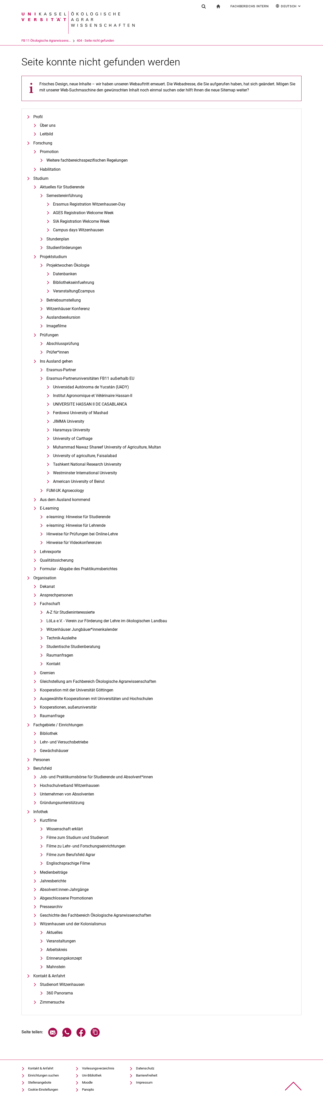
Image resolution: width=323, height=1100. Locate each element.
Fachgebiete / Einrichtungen (58, 724)
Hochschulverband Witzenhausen (69, 785)
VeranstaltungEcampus (74, 291)
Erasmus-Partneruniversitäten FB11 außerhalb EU (90, 378)
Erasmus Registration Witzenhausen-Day (89, 204)
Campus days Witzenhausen (78, 230)
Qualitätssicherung (56, 560)
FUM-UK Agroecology (65, 490)
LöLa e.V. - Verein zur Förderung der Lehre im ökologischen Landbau (106, 620)
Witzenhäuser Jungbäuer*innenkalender (82, 629)
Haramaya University (71, 430)
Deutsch (289, 6)
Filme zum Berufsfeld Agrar (70, 854)
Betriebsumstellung (63, 300)
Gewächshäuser (54, 750)
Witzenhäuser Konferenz (68, 308)
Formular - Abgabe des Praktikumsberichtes (78, 568)
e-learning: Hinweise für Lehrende (75, 525)
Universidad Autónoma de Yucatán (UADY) (91, 387)
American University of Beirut (78, 481)
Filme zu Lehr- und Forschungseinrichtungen (85, 846)
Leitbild (46, 134)
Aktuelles (54, 932)
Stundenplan (57, 239)
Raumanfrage (52, 715)
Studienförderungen (64, 247)
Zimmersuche (52, 1002)
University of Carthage (72, 438)
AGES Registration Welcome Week (83, 212)
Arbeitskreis (56, 949)
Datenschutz (145, 1068)
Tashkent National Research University (87, 464)
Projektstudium (53, 256)
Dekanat (47, 586)
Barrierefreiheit (146, 1075)
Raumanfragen (59, 655)
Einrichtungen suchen (43, 1075)
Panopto (88, 1089)
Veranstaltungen (61, 941)
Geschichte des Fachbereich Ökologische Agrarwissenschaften (95, 915)
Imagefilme (56, 325)
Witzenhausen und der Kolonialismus (73, 923)
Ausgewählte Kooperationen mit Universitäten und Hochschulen (96, 698)
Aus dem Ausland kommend (65, 499)
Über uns (48, 125)
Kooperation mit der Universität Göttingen (76, 690)
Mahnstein (55, 966)
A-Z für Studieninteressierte (70, 612)
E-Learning (49, 508)
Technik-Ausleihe (61, 638)
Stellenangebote (39, 1082)
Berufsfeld (42, 768)
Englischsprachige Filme (68, 863)
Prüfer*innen (57, 352)
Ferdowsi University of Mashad (80, 412)
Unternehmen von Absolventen (67, 794)
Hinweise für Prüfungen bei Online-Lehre (82, 534)
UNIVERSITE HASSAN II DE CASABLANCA (90, 404)
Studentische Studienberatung (73, 646)
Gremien (47, 672)
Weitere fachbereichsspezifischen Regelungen (87, 160)
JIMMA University (68, 421)
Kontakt (53, 663)
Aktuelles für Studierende (62, 187)
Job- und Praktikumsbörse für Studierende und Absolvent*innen (96, 776)
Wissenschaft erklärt (64, 829)
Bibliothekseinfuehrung (73, 282)
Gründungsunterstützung (62, 802)
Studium (40, 178)
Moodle (87, 1082)
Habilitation (50, 169)
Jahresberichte (53, 881)
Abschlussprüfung (62, 343)
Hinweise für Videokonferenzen (74, 542)
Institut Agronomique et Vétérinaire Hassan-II (92, 395)
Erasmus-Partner (61, 369)
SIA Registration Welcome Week (81, 221)
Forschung (42, 143)
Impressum (144, 1082)
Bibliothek (49, 733)
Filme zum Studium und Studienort (77, 837)
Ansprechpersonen (56, 595)
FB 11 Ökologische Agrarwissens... (67, 40)
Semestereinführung (64, 195)
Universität (29, 40)
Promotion (49, 151)
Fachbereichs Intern (249, 6)
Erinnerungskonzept (64, 958)
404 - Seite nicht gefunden (116, 40)
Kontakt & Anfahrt (49, 975)
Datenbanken (65, 273)
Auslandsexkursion (63, 317)
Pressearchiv (51, 906)
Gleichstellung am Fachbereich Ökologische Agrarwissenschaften (98, 681)
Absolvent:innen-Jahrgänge (64, 889)
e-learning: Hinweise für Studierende (78, 516)
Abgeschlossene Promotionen (66, 898)
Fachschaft (50, 603)
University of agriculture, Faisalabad (85, 455)
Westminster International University (85, 472)
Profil (38, 116)
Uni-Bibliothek (92, 1075)
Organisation (44, 578)
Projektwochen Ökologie (67, 265)
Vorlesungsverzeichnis (98, 1068)
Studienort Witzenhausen (62, 984)
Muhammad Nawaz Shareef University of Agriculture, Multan (107, 447)
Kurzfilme (48, 820)
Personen (41, 759)
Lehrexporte (50, 551)
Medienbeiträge (53, 872)
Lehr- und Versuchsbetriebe (64, 742)
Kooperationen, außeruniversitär (68, 707)
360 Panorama (59, 993)
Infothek (40, 811)
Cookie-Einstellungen (43, 1089)
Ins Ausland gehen (56, 361)
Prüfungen (49, 335)
